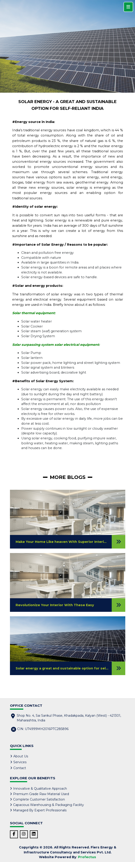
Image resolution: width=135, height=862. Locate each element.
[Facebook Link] (14, 834)
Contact (19, 768)
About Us (20, 756)
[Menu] (128, 7)
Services (19, 762)
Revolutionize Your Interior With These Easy (55, 605)
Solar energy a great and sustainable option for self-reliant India (72, 668)
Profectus (87, 857)
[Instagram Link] (24, 834)
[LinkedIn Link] (34, 834)
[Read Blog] (118, 542)
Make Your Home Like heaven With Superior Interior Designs (69, 542)
